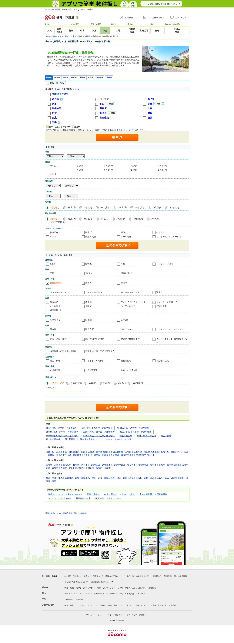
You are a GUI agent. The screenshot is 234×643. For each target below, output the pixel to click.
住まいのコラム (142, 605)
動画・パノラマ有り (130, 370)
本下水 (53, 236)
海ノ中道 (104, 99)
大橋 (146, 477)
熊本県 (74, 77)
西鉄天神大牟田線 (77, 452)
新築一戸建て (93, 494)
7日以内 (122, 383)
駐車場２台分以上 (88, 439)
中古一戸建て (110, 494)
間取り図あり (126, 435)
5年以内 (88, 207)
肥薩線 (105, 455)
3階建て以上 (126, 273)
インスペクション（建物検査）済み (172, 340)
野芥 (94, 477)
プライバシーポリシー (95, 615)
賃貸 (132, 494)
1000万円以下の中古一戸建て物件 (133, 428)
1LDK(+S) (108, 166)
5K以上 (53, 174)
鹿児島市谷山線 (63, 455)
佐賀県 (57, 77)
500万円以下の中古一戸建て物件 (97, 428)
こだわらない (57, 383)
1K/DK (80, 166)
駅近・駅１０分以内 (146, 435)
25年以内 (157, 207)
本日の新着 (76, 383)
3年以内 (72, 207)
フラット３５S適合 (94, 360)
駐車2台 (89, 232)
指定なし (55, 207)
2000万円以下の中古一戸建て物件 (99, 432)
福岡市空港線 (127, 455)
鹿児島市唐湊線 (151, 452)
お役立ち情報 (48, 605)
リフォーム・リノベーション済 (116, 439)
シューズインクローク (166, 302)
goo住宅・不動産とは (73, 576)
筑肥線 (91, 452)
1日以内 (93, 383)
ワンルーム (55, 166)
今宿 (54, 477)
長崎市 (76, 465)
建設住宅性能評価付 (130, 339)
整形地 (124, 283)
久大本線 (115, 455)
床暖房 (88, 306)
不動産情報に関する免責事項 (74, 513)
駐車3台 (124, 320)
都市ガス (160, 232)
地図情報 (172, 605)
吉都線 (128, 452)
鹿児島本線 (61, 452)
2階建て (124, 232)
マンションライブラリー (59, 498)
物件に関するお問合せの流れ (138, 576)
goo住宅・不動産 (49, 576)
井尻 (152, 477)
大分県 (82, 77)
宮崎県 (90, 77)
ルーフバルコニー (129, 306)
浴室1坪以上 (55, 310)
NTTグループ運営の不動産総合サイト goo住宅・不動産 (69, 9)
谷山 (167, 477)
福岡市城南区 (173, 465)
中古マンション (75, 494)
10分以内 (121, 218)
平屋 (52, 273)
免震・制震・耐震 (58, 339)
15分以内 (138, 218)
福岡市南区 (143, 465)
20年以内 (139, 207)
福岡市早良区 (119, 465)
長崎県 (65, 77)
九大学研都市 (177, 477)
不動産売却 (68, 599)
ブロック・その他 (164, 264)
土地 (124, 494)
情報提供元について (53, 513)
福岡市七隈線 (102, 452)
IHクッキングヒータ (130, 292)
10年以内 (104, 207)
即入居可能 (70, 439)
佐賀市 (153, 465)
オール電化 (126, 236)
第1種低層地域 (53, 439)
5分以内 (88, 218)
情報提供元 (157, 576)
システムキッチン (93, 292)
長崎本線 (165, 452)
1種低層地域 (55, 283)
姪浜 (48, 477)
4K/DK (134, 170)
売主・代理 (90, 236)
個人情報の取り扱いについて (76, 582)
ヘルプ (108, 615)
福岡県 (48, 77)
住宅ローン (140, 594)
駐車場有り (55, 232)
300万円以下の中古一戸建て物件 (61, 428)
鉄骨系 (88, 264)
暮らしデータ (114, 498)
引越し (73, 605)
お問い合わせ (119, 615)
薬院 (125, 477)
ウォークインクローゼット (133, 302)
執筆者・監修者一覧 (159, 605)
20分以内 (155, 218)
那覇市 (162, 465)
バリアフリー (127, 329)
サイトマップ (131, 615)
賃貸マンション (109, 588)
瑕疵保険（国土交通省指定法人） (101, 351)
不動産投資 (162, 494)
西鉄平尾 (85, 477)
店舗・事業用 (145, 494)
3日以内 (107, 383)
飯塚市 (99, 468)
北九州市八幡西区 (77, 468)
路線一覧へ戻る (55, 83)
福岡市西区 (95, 465)
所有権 (53, 329)
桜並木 (160, 477)
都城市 (107, 468)
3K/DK (80, 170)
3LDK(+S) (108, 170)
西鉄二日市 (109, 477)
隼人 (60, 477)
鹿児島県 (99, 77)
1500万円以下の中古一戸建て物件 (62, 432)
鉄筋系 (53, 264)
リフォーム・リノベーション (169, 236)
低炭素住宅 (126, 360)
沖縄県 (109, 77)
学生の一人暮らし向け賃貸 (135, 588)
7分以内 (104, 218)
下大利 (139, 477)
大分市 (84, 465)
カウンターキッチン (59, 292)
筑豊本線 (138, 452)
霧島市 (55, 468)
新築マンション (55, 494)
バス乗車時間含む (58, 222)
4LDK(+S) (162, 170)
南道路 (88, 283)
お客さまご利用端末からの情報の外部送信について (104, 576)
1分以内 (72, 218)
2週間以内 (138, 383)
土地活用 (79, 599)
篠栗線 (97, 455)
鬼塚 (77, 477)
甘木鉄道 (77, 455)
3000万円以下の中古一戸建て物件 (135, 432)
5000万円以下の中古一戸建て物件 (99, 435)
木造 (123, 264)
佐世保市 (131, 465)
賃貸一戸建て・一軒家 (92, 588)
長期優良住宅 (162, 360)
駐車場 (120, 588)
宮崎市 (49, 465)
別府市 (91, 468)
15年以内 (122, 207)
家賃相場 (99, 498)
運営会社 (142, 615)
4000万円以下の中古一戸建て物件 (62, 435)
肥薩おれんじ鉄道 (179, 452)
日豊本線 (50, 452)
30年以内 (174, 207)
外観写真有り (91, 370)
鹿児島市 (67, 465)
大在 (100, 477)
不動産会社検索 (83, 498)
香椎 (54, 481)
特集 (66, 605)
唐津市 (63, 468)
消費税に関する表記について (101, 582)
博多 (119, 477)
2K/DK (134, 166)
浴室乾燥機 (161, 306)
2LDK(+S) (162, 166)
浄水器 (159, 292)
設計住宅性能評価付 (94, 339)
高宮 (131, 477)
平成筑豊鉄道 (117, 452)
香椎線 (51, 455)
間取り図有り (56, 370)
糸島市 (57, 465)
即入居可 (89, 329)
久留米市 (106, 465)
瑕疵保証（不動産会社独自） (63, 351)
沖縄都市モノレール (145, 455)
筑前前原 (69, 477)
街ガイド (130, 605)
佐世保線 (87, 455)
